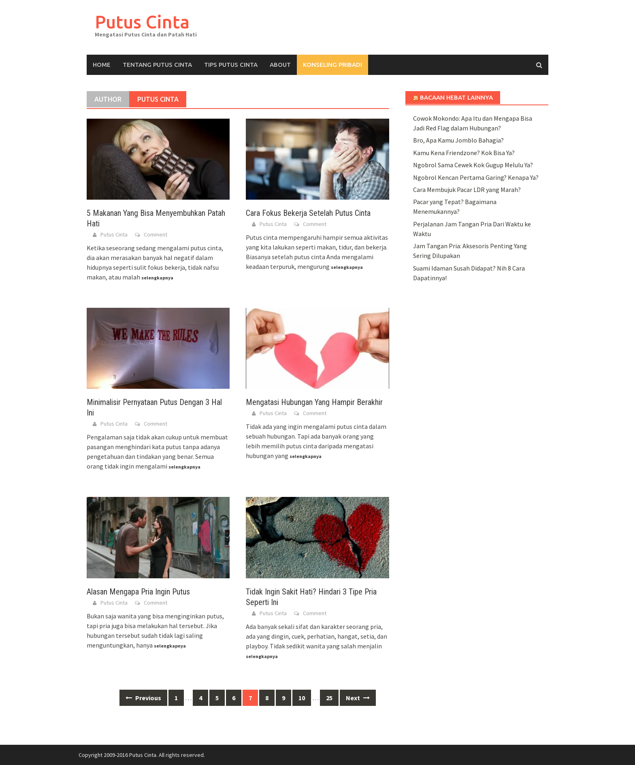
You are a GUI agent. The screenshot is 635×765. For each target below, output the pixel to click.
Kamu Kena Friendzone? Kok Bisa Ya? (464, 153)
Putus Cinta (142, 22)
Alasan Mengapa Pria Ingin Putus (138, 592)
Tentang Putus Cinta (157, 64)
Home (102, 64)
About (280, 64)
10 (301, 698)
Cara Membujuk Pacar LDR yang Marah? (467, 189)
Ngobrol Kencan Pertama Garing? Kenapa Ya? (476, 177)
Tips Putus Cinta (231, 64)
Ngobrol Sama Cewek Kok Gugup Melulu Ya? (473, 165)
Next (358, 698)
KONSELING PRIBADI (332, 64)
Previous (143, 698)
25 (329, 698)
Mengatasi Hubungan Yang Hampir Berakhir (314, 402)
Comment (155, 234)
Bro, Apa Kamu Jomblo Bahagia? (458, 140)
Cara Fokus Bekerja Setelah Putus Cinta (308, 213)
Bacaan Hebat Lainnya (456, 97)
